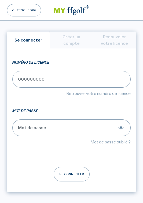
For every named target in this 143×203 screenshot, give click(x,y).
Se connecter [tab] (28, 40)
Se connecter (71, 174)
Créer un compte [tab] (71, 40)
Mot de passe (25, 111)
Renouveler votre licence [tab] (114, 40)
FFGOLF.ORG (26, 10)
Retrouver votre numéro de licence (99, 93)
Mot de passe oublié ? (111, 142)
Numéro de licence (30, 62)
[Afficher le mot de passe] (121, 127)
